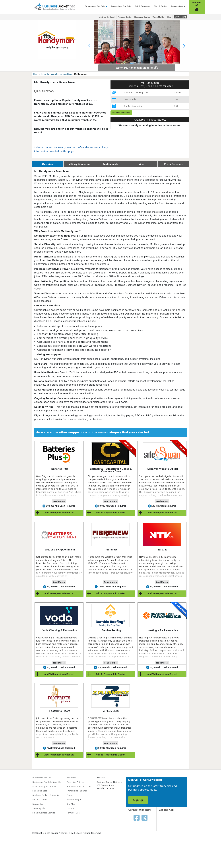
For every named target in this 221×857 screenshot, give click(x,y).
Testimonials (110, 164)
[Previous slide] (89, 45)
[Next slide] (184, 45)
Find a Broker (160, 6)
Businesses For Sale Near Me (47, 782)
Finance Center (125, 17)
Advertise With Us (75, 782)
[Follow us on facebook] (137, 817)
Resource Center (142, 17)
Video (141, 164)
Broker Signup (178, 6)
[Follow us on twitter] (144, 817)
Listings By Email (107, 17)
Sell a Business (142, 6)
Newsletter (38, 804)
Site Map (71, 804)
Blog (169, 17)
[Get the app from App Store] (174, 824)
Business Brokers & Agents (46, 795)
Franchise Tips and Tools (79, 786)
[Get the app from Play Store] (174, 845)
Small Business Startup (44, 812)
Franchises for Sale (121, 6)
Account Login (74, 799)
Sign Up (138, 800)
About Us (71, 777)
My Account (180, 17)
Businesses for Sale (95, 6)
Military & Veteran (79, 164)
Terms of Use (73, 812)
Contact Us (72, 795)
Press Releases (173, 164)
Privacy (70, 808)
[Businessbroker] (54, 6)
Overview (47, 164)
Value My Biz (158, 17)
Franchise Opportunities (44, 786)
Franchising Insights (77, 790)
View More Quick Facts (121, 113)
